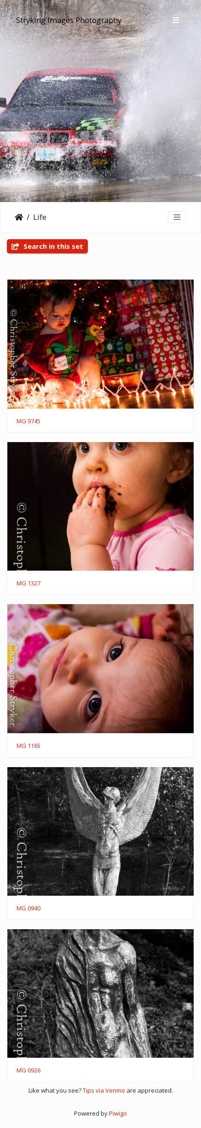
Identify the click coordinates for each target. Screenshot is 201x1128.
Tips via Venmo (104, 1090)
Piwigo (118, 1113)
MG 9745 (28, 421)
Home (19, 217)
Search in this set (47, 246)
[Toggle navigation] (176, 20)
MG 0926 (28, 1070)
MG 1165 (28, 746)
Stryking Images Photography (68, 20)
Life (39, 217)
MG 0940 (28, 908)
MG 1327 (28, 583)
